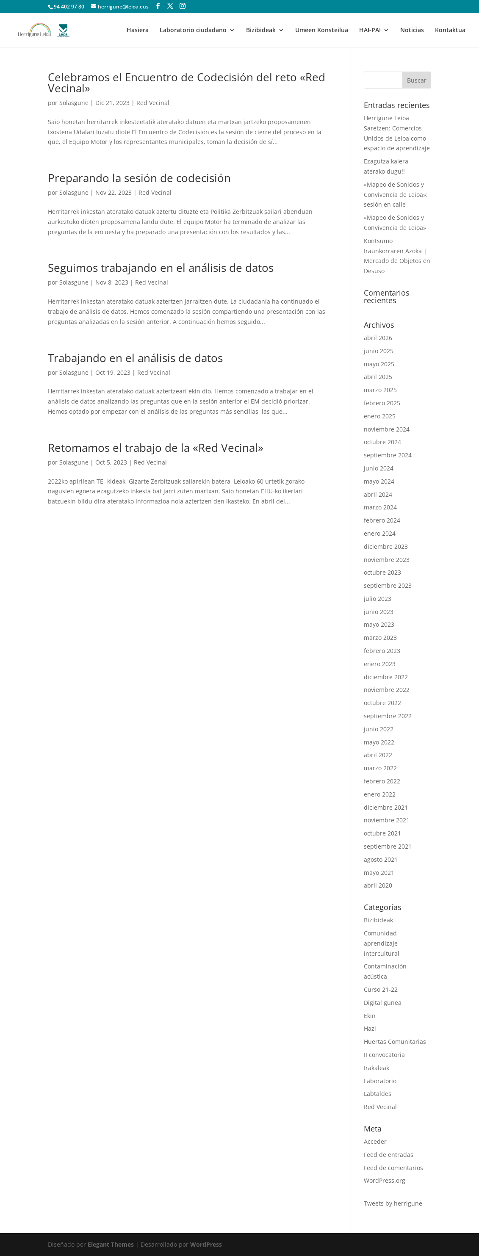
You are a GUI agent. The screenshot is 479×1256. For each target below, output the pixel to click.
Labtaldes (377, 1094)
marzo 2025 (380, 390)
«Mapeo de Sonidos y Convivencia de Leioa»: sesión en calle (396, 194)
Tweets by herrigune (393, 1203)
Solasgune (74, 103)
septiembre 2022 (388, 716)
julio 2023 (377, 599)
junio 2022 (378, 729)
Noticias (412, 30)
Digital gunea (382, 1003)
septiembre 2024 (388, 455)
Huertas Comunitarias (395, 1041)
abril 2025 (378, 377)
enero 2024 (380, 533)
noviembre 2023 (387, 560)
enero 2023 (380, 664)
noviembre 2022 (387, 690)
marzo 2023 (380, 638)
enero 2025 (380, 416)
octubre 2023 (382, 572)
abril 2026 (378, 338)
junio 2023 (378, 612)
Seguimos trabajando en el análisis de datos (161, 267)
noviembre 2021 (387, 820)
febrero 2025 (382, 403)
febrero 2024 (382, 520)
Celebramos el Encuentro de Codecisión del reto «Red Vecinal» (186, 82)
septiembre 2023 (388, 585)
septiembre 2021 (388, 846)
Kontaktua (450, 30)
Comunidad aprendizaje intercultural (381, 943)
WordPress (206, 1244)
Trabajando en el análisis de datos (135, 357)
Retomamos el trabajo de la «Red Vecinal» (155, 447)
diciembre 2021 (386, 807)
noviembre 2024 (387, 429)
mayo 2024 (379, 481)
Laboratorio (380, 1081)
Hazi (370, 1028)
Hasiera (138, 30)
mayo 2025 (379, 364)
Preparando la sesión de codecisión (139, 177)
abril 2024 (378, 494)
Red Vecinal (152, 103)
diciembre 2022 (386, 677)
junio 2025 (378, 351)
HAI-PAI (370, 30)
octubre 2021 (382, 833)
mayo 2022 (379, 742)
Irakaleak (376, 1068)
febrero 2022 (382, 781)
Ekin (370, 1016)
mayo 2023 (379, 624)
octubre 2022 (382, 703)
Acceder (375, 1141)
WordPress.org (384, 1180)
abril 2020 (378, 885)
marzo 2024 (380, 507)
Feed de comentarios (393, 1168)
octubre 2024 (382, 442)
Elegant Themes (111, 1244)
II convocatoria (384, 1055)
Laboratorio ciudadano (193, 30)
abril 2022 (378, 755)
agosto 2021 (381, 859)
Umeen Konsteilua (321, 30)
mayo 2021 (379, 873)
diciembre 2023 (386, 546)
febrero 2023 (382, 651)
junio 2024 (378, 468)
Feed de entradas (388, 1155)
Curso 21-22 (381, 989)
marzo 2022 (380, 768)
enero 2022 (380, 794)
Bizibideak (261, 30)
